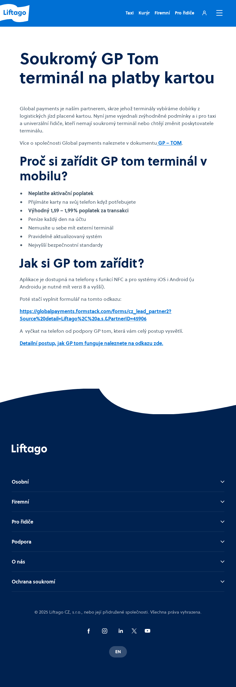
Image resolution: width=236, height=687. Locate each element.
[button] (218, 13)
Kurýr (144, 13)
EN (118, 652)
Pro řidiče (184, 13)
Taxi (130, 13)
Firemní (162, 13)
